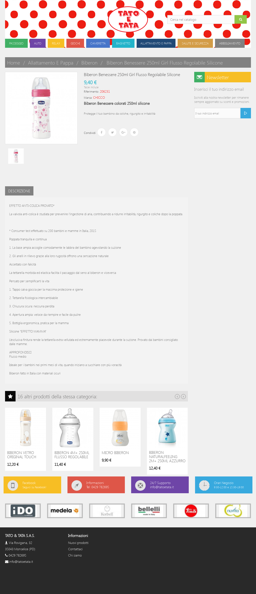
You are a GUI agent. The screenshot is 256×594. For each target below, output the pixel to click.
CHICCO (99, 97)
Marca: (88, 98)
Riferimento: (91, 91)
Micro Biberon (115, 452)
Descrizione (19, 190)
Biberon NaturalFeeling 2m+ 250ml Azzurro (167, 456)
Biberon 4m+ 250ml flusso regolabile (71, 454)
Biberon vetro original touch (21, 454)
